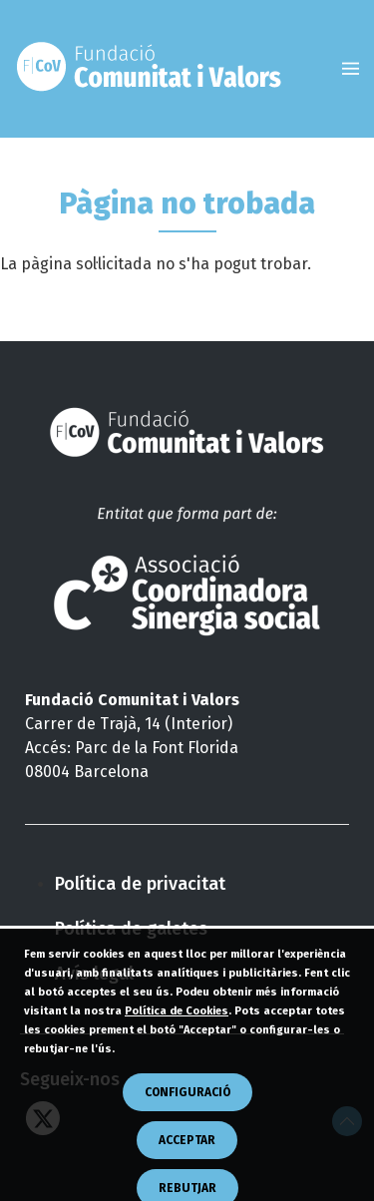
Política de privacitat (140, 884)
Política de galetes (131, 929)
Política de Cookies (176, 1058)
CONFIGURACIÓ (187, 1140)
